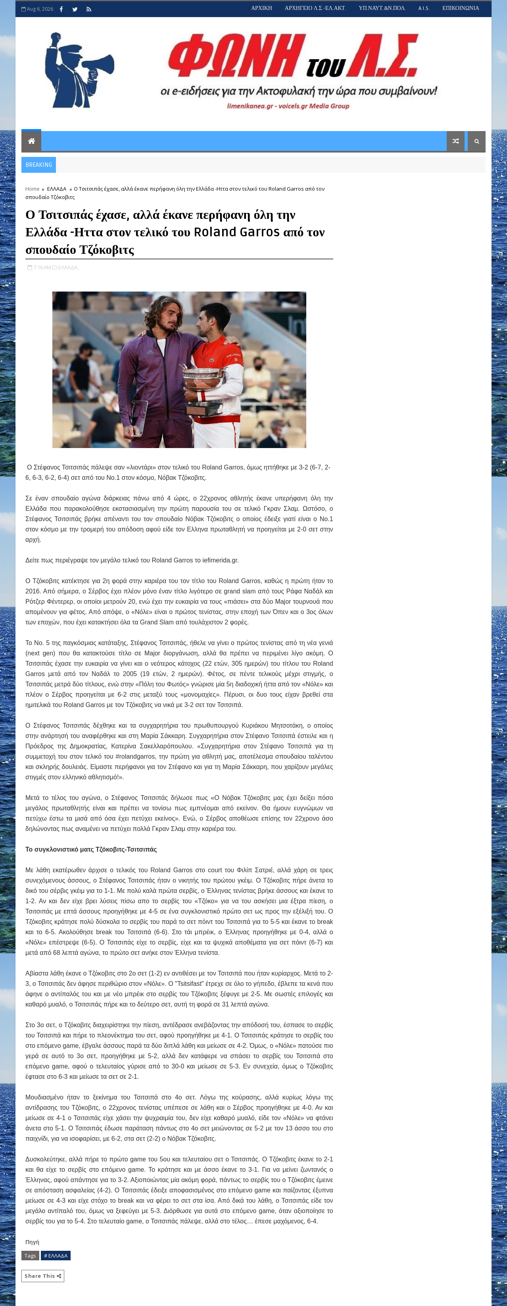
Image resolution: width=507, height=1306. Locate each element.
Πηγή (33, 1242)
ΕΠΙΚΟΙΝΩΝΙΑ (460, 8)
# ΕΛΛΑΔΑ (55, 1255)
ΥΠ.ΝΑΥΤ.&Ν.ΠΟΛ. (382, 8)
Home (32, 188)
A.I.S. (424, 8)
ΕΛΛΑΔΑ (56, 188)
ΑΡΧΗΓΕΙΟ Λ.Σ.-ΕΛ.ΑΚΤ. (315, 8)
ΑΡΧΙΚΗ (261, 8)
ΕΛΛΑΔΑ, (68, 267)
